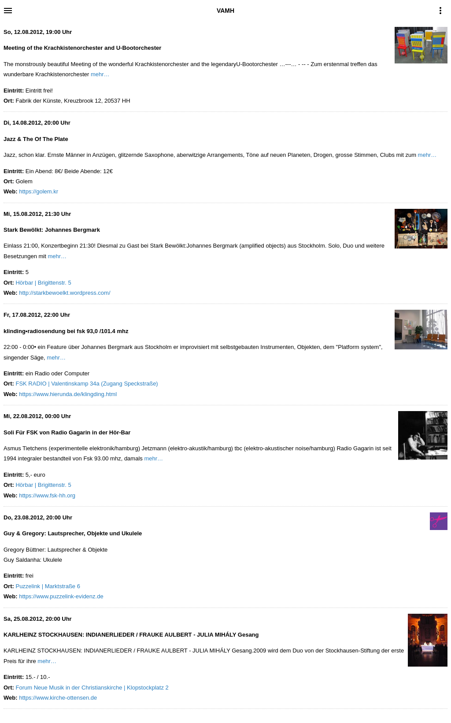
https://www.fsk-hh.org (47, 495)
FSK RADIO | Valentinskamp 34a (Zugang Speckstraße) (86, 383)
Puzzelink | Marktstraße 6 (47, 586)
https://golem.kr (38, 191)
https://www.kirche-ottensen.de (58, 697)
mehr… (100, 74)
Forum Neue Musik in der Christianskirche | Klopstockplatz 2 (91, 687)
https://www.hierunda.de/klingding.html (68, 394)
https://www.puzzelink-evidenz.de (61, 596)
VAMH (225, 10)
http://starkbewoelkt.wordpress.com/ (64, 292)
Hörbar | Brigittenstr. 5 (43, 282)
